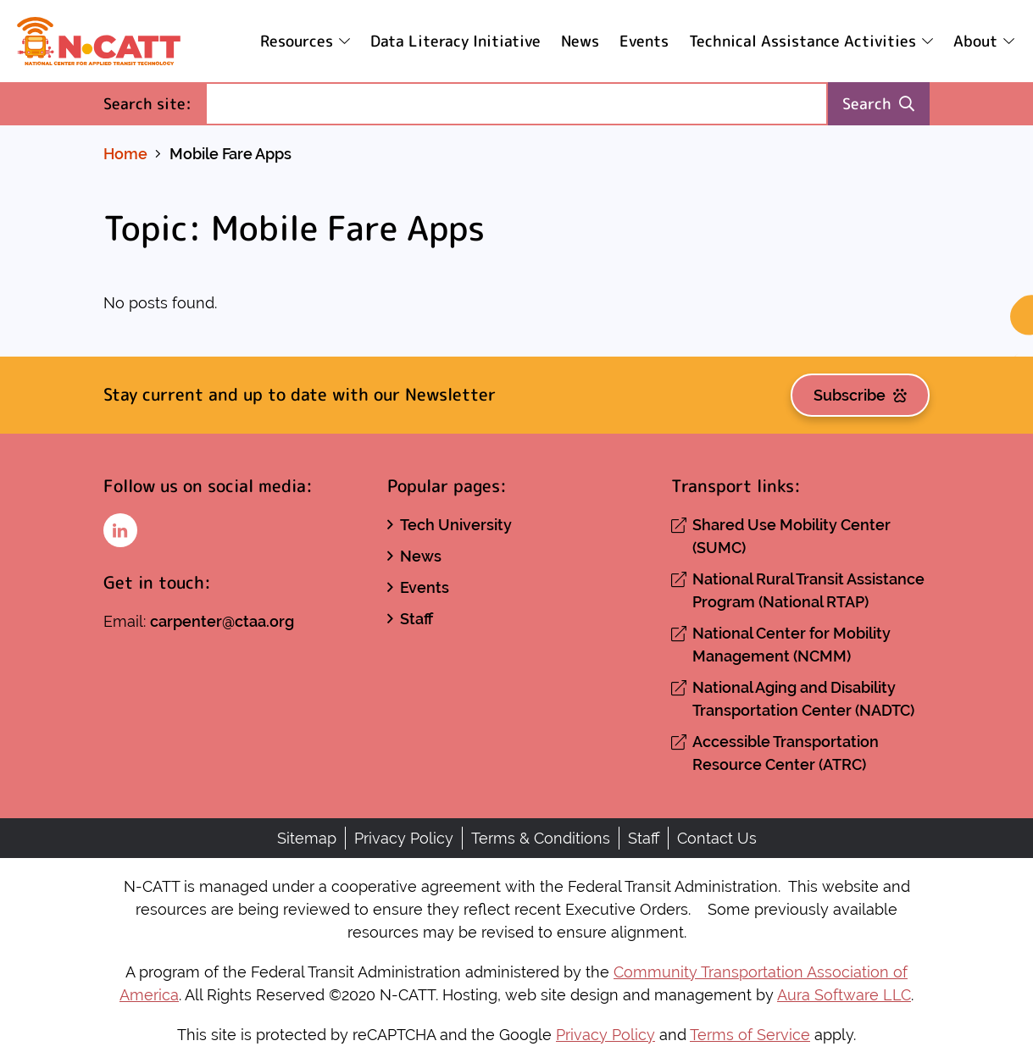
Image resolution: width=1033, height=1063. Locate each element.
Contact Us (717, 838)
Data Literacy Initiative (455, 41)
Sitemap (306, 838)
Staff (416, 619)
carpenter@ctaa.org (222, 621)
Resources (296, 41)
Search (878, 103)
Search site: (154, 102)
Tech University (456, 525)
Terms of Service (750, 1035)
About (975, 41)
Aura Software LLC (844, 995)
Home (125, 154)
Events (644, 41)
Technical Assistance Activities (802, 41)
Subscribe (860, 395)
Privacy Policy (403, 838)
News (580, 41)
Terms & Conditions (540, 838)
